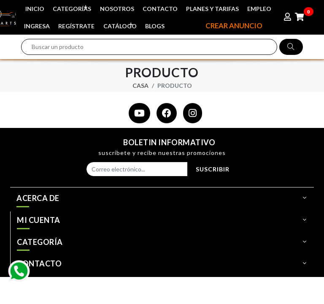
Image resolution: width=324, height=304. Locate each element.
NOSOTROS (118, 8)
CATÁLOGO (121, 23)
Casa (140, 83)
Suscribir (213, 167)
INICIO (35, 8)
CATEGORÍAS (73, 6)
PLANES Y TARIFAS (214, 8)
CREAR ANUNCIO (233, 24)
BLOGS (156, 24)
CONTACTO (161, 8)
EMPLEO (261, 8)
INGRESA (37, 24)
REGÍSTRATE (77, 24)
